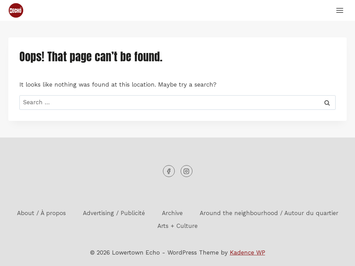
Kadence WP (247, 252)
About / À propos (41, 213)
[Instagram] (186, 171)
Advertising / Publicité (114, 213)
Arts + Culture (177, 225)
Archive (172, 213)
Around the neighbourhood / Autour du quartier (269, 213)
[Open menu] (339, 10)
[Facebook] (169, 171)
